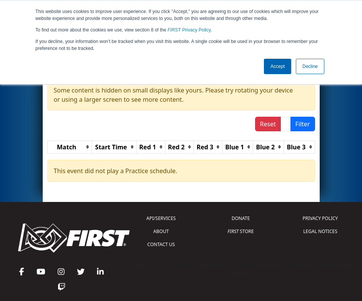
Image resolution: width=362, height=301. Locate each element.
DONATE (241, 218)
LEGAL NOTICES (320, 231)
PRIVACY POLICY (320, 218)
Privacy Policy (189, 30)
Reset (268, 124)
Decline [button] (310, 66)
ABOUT (161, 231)
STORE (241, 231)
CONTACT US (161, 244)
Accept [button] (277, 66)
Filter (302, 124)
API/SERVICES (161, 218)
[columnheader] (69, 147)
